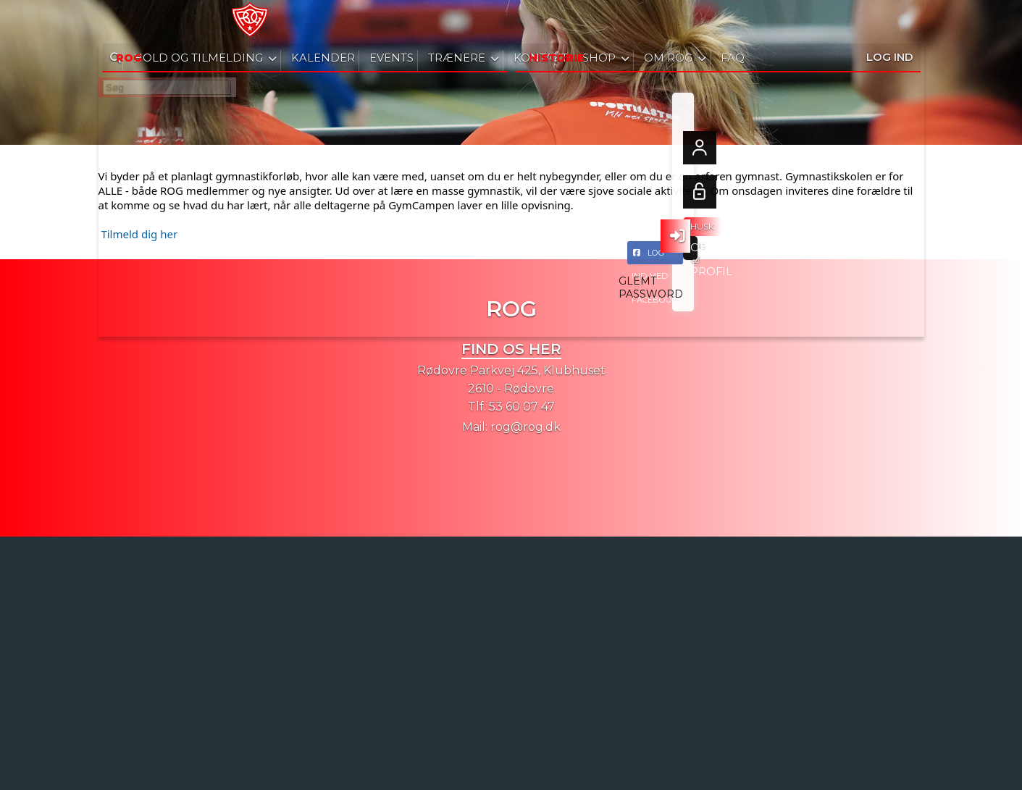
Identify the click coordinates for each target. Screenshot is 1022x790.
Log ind (889, 21)
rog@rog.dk (525, 427)
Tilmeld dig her (139, 234)
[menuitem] (120, 21)
